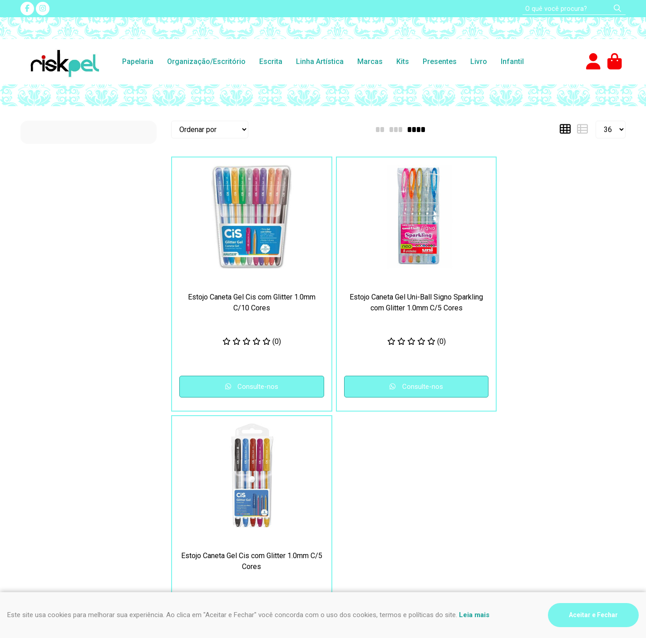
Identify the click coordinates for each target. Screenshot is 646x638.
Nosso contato (198, 463)
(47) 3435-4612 (359, 452)
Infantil (512, 61)
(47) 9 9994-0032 (363, 463)
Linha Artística (320, 61)
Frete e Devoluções (51, 463)
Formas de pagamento (56, 485)
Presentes (440, 61)
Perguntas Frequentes (210, 452)
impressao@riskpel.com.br (376, 490)
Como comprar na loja (54, 474)
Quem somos (196, 485)
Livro (478, 61)
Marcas (370, 61)
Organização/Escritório (206, 61)
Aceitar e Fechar (593, 614)
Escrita (270, 61)
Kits (402, 61)
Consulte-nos (226, 387)
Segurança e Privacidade (59, 452)
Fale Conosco (197, 474)
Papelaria (137, 61)
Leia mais (474, 615)
